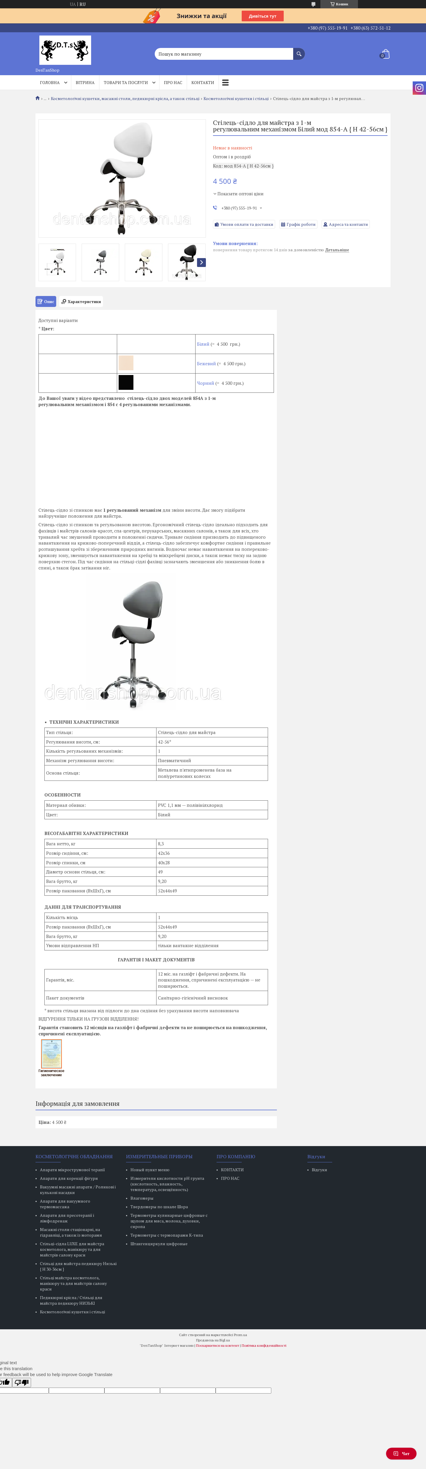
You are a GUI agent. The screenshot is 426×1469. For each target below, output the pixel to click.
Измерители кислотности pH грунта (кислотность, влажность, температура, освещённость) (167, 1183)
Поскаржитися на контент (217, 1345)
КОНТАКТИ (232, 1169)
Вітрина (85, 82)
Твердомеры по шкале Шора (159, 1206)
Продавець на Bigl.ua (213, 1340)
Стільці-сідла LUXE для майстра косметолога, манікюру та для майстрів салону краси (72, 1249)
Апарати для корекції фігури (69, 1178)
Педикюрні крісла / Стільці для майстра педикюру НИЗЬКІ (71, 1300)
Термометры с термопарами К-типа (166, 1235)
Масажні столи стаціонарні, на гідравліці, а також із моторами (71, 1232)
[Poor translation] (21, 1382)
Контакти (202, 82)
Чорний (205, 383)
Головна (50, 82)
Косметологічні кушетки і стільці (236, 98)
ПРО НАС (230, 1178)
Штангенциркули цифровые (159, 1243)
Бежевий (206, 363)
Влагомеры (142, 1198)
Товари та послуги (126, 82)
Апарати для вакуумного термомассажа (65, 1203)
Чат (401, 1453)
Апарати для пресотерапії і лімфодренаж (67, 1218)
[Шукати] (299, 51)
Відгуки (319, 1169)
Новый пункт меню (150, 1169)
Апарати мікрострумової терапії (72, 1169)
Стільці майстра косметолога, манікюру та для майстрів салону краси (73, 1283)
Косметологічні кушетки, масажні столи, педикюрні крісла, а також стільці (125, 98)
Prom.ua (240, 1335)
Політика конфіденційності (264, 1345)
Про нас (173, 82)
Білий (204, 344)
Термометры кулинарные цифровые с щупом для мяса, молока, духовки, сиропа (169, 1220)
